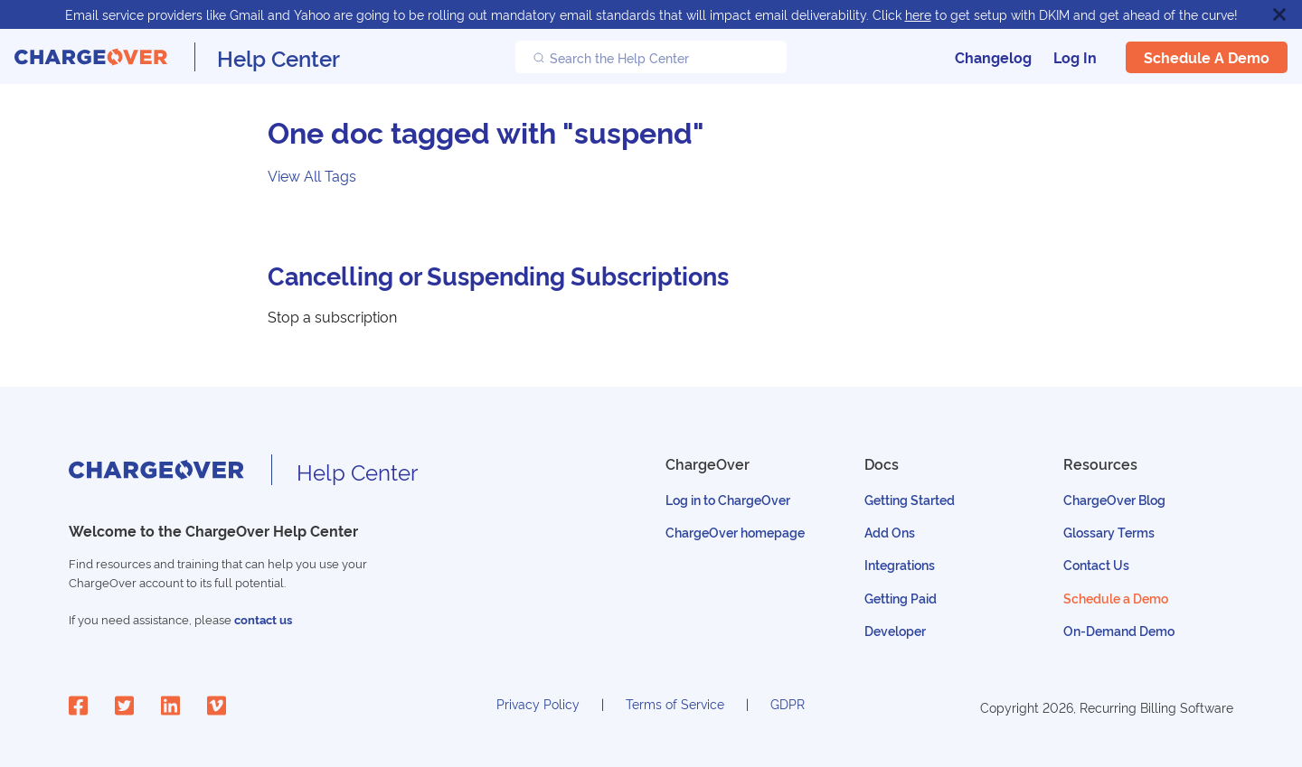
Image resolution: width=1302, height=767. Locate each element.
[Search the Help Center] (651, 57)
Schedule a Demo (1206, 57)
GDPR (787, 703)
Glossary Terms (1109, 531)
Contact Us (1096, 564)
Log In (1075, 57)
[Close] (1279, 14)
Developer (895, 630)
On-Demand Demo (1119, 630)
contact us (263, 619)
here (918, 14)
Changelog (993, 57)
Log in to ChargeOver (727, 499)
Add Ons (889, 531)
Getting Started (909, 499)
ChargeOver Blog (1114, 499)
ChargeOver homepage (735, 531)
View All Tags (312, 175)
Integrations (899, 564)
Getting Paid (900, 597)
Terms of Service (675, 703)
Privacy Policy (538, 703)
